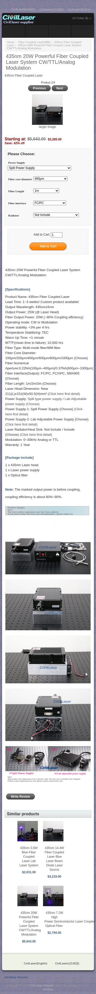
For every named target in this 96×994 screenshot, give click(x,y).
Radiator (13, 215)
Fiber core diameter (20, 179)
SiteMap (48, 989)
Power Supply (16, 162)
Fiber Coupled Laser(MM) (34, 42)
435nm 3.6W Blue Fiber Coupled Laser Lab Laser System (28, 856)
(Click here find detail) (64, 394)
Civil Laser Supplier (41, 985)
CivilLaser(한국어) (79, 9)
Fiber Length (16, 191)
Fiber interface (17, 203)
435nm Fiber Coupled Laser (24, 75)
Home (10, 42)
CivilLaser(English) (23, 9)
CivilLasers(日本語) (51, 9)
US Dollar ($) (80, 18)
